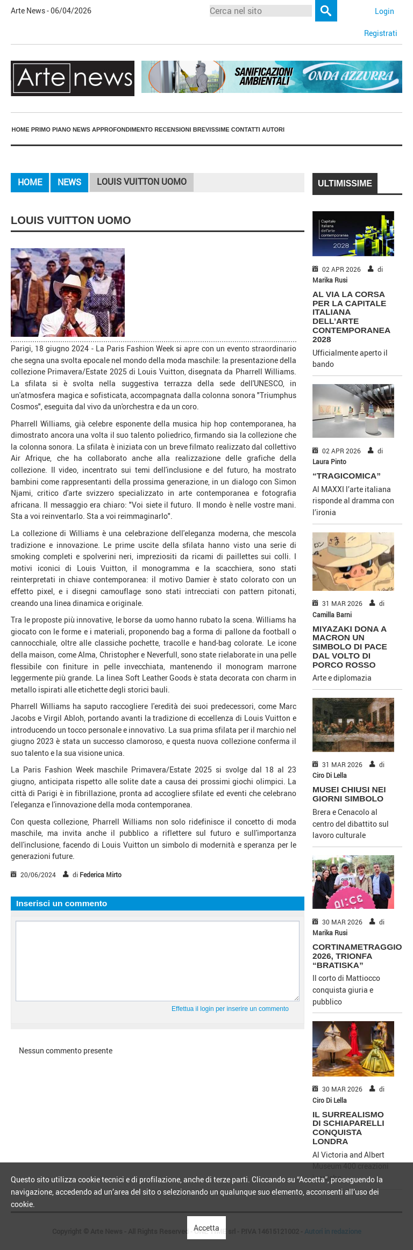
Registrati (380, 33)
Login (384, 11)
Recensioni (172, 129)
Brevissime (211, 129)
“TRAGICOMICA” (346, 475)
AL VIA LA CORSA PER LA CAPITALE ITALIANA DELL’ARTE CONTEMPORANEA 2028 (351, 317)
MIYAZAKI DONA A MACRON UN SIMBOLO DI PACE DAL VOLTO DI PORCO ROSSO (349, 646)
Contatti (245, 129)
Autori (273, 129)
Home (21, 129)
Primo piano (51, 129)
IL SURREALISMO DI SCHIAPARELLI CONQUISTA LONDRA (348, 1128)
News (81, 129)
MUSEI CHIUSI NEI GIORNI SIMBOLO (349, 794)
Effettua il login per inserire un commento (230, 1009)
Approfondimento (122, 129)
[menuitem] (20, 129)
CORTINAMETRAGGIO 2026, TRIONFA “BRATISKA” (357, 956)
